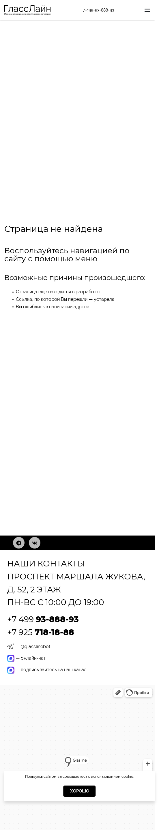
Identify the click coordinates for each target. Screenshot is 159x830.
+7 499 (43, 619)
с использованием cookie (110, 776)
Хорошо (79, 791)
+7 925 (40, 632)
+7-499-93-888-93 (97, 10)
